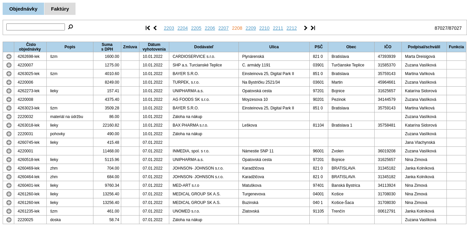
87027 (441, 28)
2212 (291, 28)
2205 (196, 28)
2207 (223, 28)
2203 (169, 28)
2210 (264, 28)
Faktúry (60, 9)
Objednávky (23, 9)
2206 (210, 28)
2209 (251, 28)
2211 (278, 28)
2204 (183, 28)
